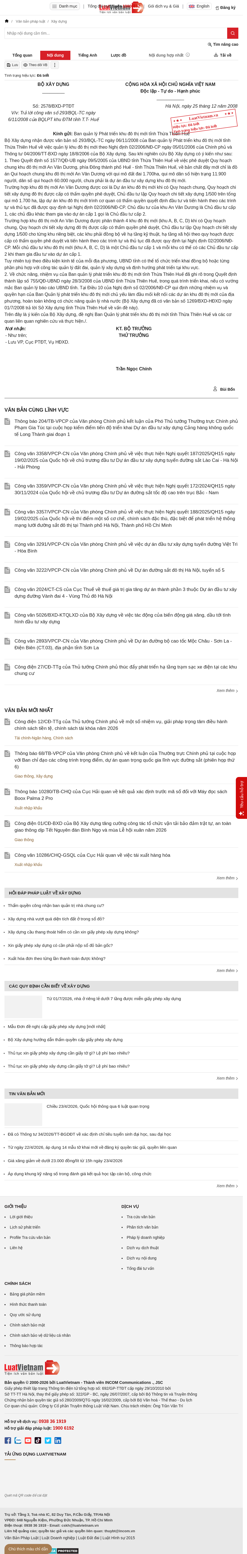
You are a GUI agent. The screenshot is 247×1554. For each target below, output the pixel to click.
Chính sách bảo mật (27, 1325)
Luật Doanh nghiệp (58, 1538)
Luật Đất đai (88, 1538)
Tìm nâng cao (223, 44)
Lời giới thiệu (21, 1217)
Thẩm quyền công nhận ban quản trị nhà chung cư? (56, 905)
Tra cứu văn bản (141, 1217)
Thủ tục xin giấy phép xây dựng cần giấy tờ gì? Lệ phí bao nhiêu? (69, 1053)
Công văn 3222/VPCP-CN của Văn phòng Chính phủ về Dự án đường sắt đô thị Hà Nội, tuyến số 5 (120, 570)
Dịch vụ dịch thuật (143, 1248)
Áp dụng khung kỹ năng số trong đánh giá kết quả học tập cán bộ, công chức (79, 1173)
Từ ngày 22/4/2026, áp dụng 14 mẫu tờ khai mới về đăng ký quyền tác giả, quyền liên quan (92, 1147)
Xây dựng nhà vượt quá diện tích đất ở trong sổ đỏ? (56, 918)
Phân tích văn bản (142, 1227)
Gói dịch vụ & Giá (163, 6)
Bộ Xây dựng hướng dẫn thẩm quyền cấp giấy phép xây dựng (65, 1039)
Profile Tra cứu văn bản (30, 1237)
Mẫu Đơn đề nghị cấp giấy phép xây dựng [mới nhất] (56, 1026)
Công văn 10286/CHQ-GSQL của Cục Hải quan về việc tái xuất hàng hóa (92, 855)
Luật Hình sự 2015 (119, 1538)
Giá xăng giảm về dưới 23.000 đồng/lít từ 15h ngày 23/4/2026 (65, 1160)
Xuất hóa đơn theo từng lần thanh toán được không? (56, 958)
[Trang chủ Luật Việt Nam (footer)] (121, 1367)
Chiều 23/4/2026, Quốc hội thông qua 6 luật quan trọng (98, 1106)
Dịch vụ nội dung (142, 1258)
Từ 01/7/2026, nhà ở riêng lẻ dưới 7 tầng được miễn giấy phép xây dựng (114, 998)
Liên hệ (16, 1248)
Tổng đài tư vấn (140, 1268)
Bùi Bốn (224, 389)
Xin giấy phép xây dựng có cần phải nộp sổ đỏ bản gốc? (60, 945)
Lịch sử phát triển (25, 1227)
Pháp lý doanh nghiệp (146, 1237)
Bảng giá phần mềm (27, 1294)
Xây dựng (44, 776)
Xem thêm (227, 690)
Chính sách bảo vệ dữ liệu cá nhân (40, 1335)
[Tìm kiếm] (232, 33)
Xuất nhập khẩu (28, 808)
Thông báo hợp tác (26, 1345)
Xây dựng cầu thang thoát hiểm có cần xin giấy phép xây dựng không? (73, 932)
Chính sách (63, 738)
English (199, 6)
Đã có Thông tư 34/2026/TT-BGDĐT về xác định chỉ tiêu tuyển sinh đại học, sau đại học (89, 1134)
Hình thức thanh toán (28, 1304)
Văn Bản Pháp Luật (21, 1538)
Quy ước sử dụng (25, 1314)
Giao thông (24, 776)
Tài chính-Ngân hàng (33, 738)
